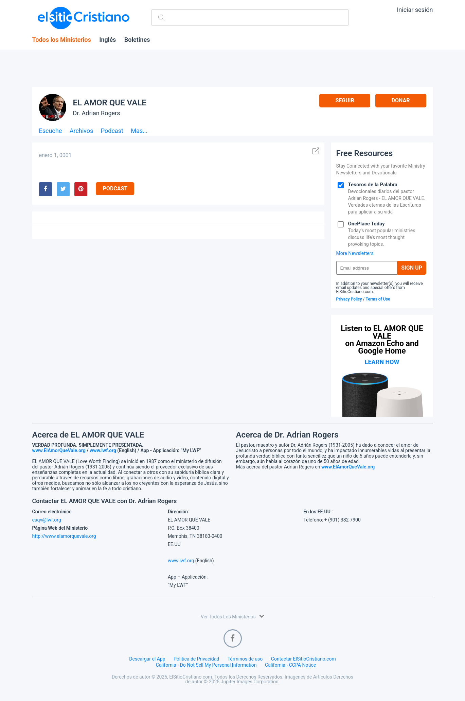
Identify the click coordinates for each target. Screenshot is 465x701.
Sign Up (411, 267)
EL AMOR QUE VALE (109, 102)
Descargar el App (147, 658)
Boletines (137, 40)
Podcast (112, 131)
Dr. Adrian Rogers (96, 113)
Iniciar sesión (415, 9)
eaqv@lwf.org (46, 520)
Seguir (344, 100)
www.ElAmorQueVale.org (59, 450)
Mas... (139, 131)
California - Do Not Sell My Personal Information (206, 665)
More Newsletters (355, 253)
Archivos (81, 131)
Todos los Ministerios (61, 40)
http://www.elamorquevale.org (64, 536)
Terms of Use (378, 299)
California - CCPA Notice (290, 665)
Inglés (107, 40)
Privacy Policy (349, 299)
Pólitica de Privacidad (196, 658)
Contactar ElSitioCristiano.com (303, 658)
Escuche (50, 131)
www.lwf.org (103, 450)
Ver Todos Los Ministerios (232, 616)
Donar (401, 100)
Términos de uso (245, 658)
